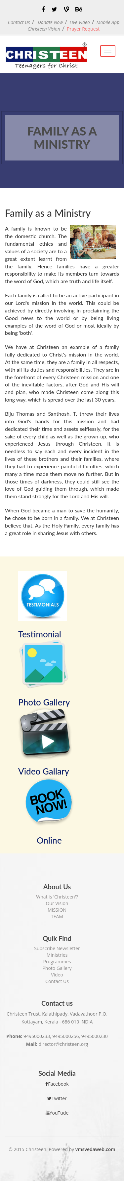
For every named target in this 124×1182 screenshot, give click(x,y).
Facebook (56, 1084)
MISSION (57, 910)
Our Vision (57, 903)
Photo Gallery (56, 968)
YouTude (57, 1113)
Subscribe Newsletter (57, 948)
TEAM (57, 916)
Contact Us (57, 981)
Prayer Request (83, 29)
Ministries (57, 955)
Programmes (57, 961)
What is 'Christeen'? (57, 897)
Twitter (57, 1098)
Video (57, 975)
